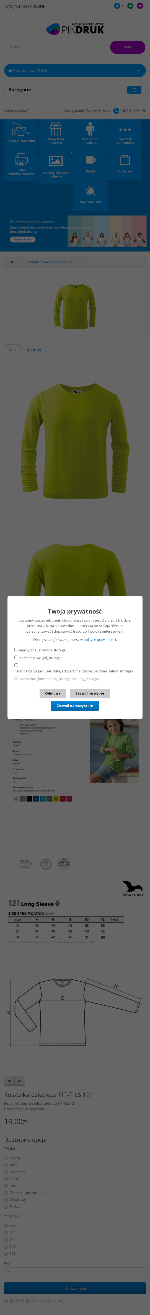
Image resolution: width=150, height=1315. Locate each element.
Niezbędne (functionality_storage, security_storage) (59, 679)
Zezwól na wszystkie (75, 705)
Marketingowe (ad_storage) (40, 658)
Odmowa (53, 693)
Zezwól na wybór (90, 693)
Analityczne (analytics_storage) (42, 650)
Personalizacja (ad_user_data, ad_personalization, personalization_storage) (73, 671)
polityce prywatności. (100, 639)
